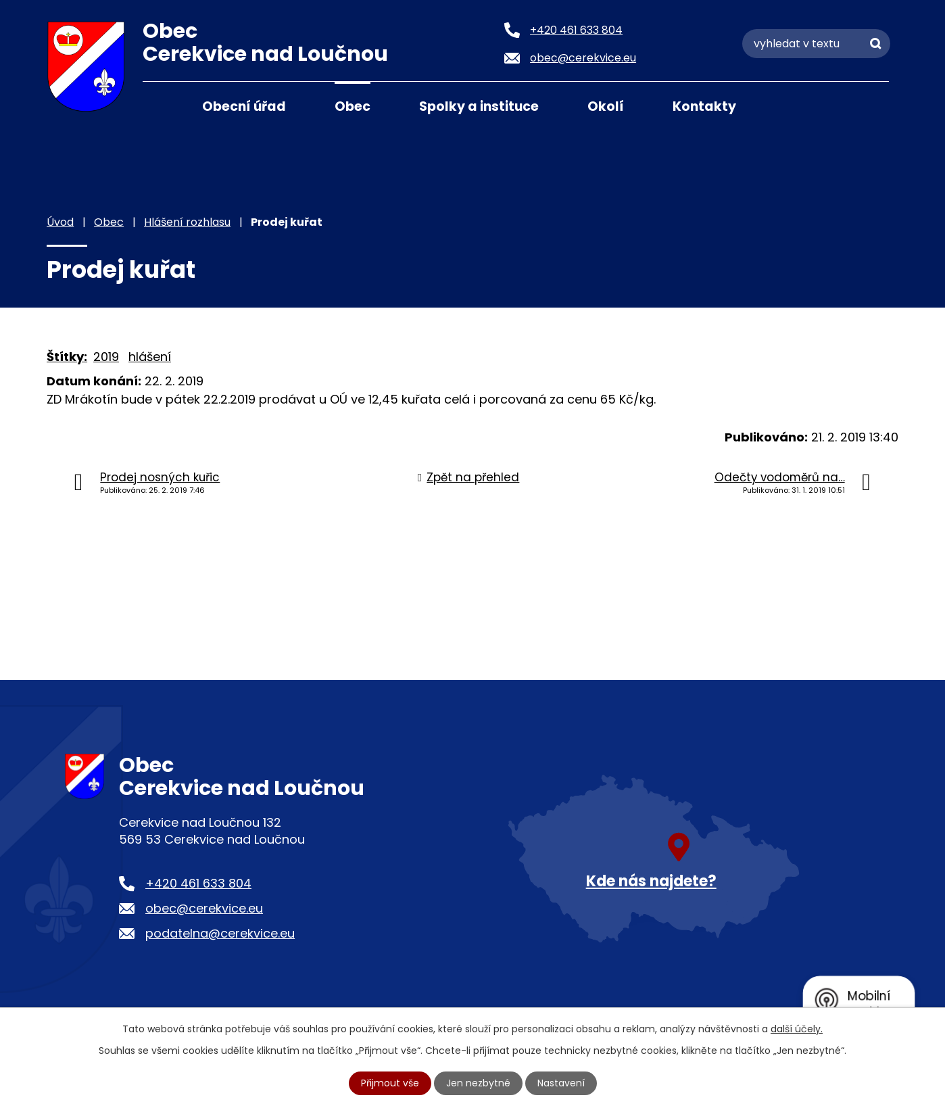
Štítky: (67, 356)
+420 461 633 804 (198, 883)
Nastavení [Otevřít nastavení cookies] (561, 1083)
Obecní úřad (244, 106)
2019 (106, 356)
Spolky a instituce (479, 106)
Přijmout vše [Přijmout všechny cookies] (390, 1083)
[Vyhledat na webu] (816, 43)
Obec (352, 106)
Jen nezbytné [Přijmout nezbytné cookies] (478, 1083)
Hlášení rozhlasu (187, 222)
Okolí (605, 106)
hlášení (149, 356)
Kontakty (704, 106)
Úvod (159, 105)
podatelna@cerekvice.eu (220, 933)
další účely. (797, 1029)
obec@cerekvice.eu (204, 908)
